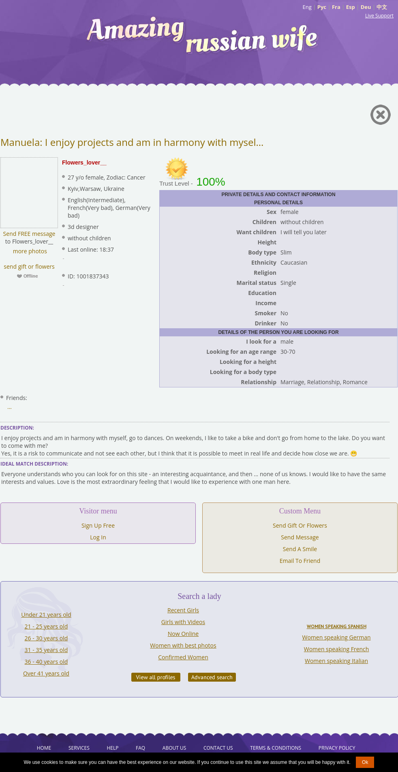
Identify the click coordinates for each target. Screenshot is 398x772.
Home (44, 747)
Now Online (183, 633)
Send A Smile (300, 549)
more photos (29, 251)
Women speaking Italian (336, 661)
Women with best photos (183, 645)
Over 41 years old (46, 673)
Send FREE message (29, 233)
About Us (174, 747)
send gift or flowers (29, 266)
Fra (336, 7)
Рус (321, 7)
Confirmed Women (183, 657)
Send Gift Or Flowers (300, 525)
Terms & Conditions (275, 747)
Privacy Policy (337, 747)
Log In (98, 537)
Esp (350, 7)
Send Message (300, 537)
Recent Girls (183, 610)
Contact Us (218, 747)
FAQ (140, 747)
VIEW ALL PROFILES (155, 677)
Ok (365, 762)
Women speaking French (336, 649)
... (9, 407)
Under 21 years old (46, 614)
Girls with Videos (183, 622)
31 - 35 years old (46, 650)
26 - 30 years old (46, 638)
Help (112, 747)
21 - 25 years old (46, 626)
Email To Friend (300, 561)
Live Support (379, 15)
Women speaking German (336, 637)
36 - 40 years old (46, 661)
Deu (366, 7)
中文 (382, 7)
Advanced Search (212, 677)
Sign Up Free (98, 525)
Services (79, 747)
